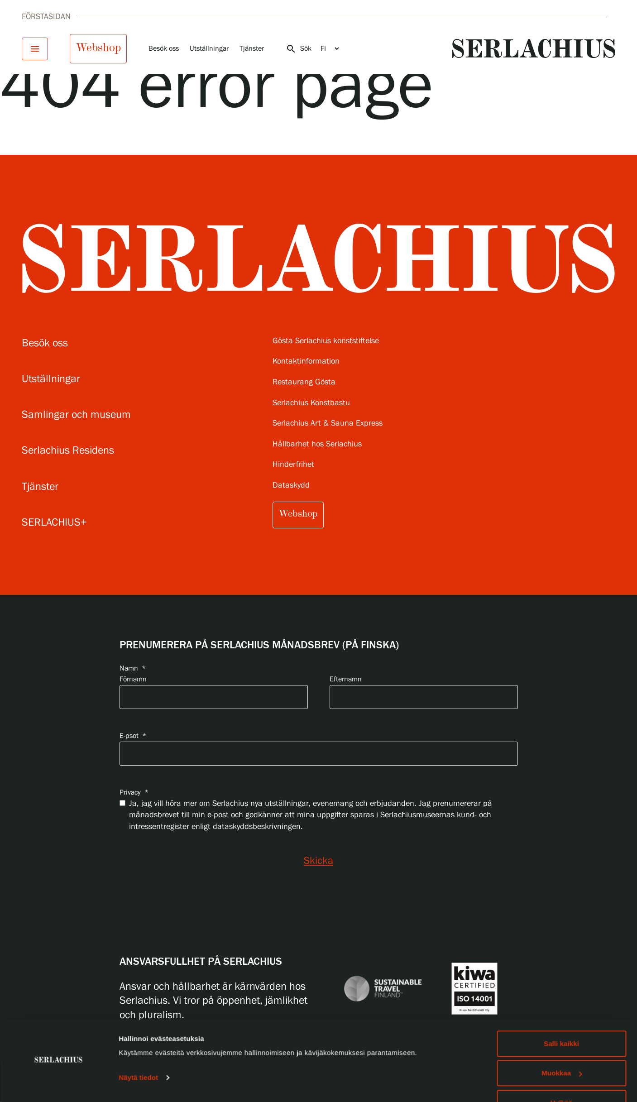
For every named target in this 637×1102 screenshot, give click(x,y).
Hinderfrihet (293, 465)
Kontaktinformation (306, 361)
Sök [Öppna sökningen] (298, 48)
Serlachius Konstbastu (311, 403)
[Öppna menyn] (35, 49)
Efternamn (346, 679)
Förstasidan (46, 17)
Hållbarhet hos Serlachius (317, 444)
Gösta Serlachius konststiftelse (326, 341)
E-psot (133, 736)
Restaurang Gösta (304, 382)
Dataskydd (291, 485)
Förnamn (133, 679)
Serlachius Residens (68, 450)
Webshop (98, 47)
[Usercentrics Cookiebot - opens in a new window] (58, 1084)
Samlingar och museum (76, 415)
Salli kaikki (561, 1018)
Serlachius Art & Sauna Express (328, 423)
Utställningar (209, 48)
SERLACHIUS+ (54, 522)
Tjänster (251, 48)
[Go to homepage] (533, 48)
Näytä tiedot (138, 1052)
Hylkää (562, 1078)
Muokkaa (561, 1048)
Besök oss (163, 48)
